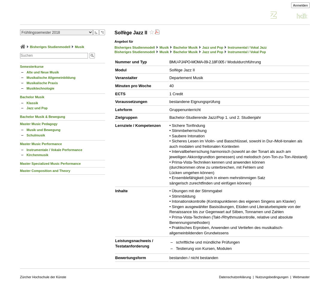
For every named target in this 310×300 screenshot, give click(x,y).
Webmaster (301, 277)
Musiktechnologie (40, 88)
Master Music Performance (41, 144)
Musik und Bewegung (43, 130)
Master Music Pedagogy (38, 124)
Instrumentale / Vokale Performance (54, 150)
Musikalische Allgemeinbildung (51, 77)
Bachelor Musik (32, 97)
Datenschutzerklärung (235, 277)
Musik (79, 47)
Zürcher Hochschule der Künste (43, 277)
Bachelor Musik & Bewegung (42, 117)
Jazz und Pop (37, 108)
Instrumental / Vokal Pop (247, 52)
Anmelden (300, 5)
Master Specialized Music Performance (50, 163)
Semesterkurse (32, 66)
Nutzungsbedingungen (272, 277)
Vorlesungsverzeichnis (64, 16)
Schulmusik (36, 135)
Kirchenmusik (37, 155)
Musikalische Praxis (42, 83)
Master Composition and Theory (45, 171)
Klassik (32, 103)
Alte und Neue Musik (43, 72)
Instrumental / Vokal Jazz (247, 47)
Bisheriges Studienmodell (50, 47)
